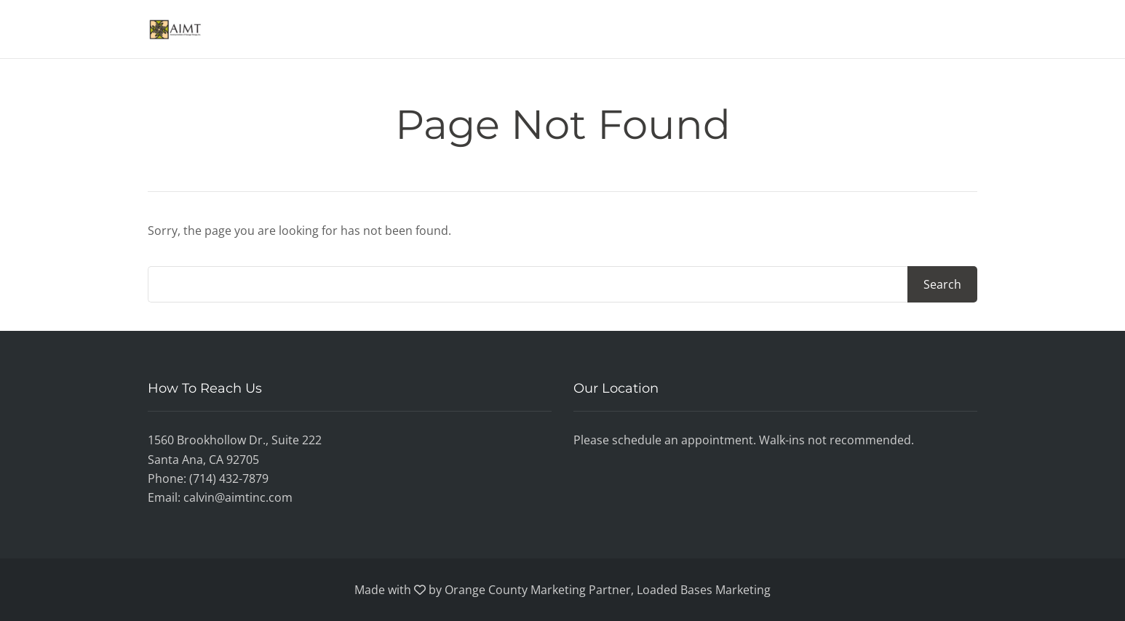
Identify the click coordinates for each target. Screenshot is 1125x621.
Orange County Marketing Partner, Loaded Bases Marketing (608, 590)
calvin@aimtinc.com (238, 497)
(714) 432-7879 (229, 478)
